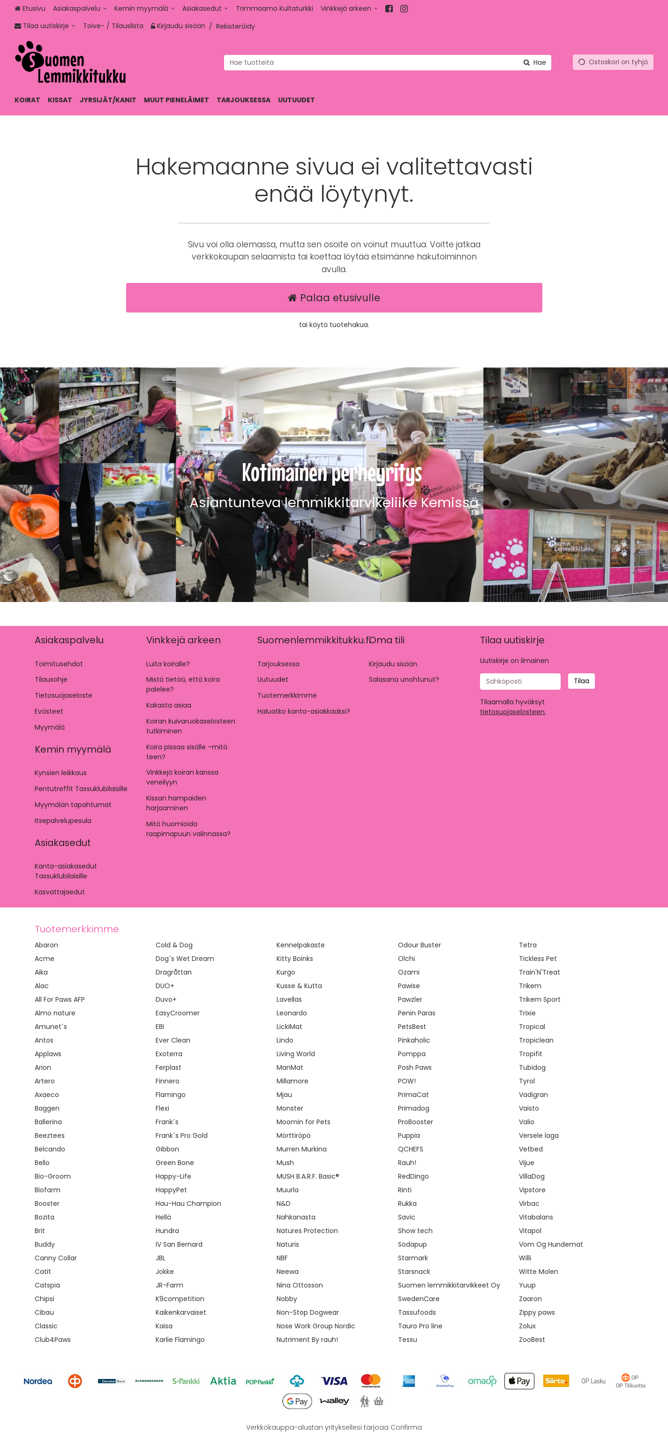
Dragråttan (174, 972)
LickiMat (289, 1026)
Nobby (287, 1298)
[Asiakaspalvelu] (80, 8)
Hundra (167, 1230)
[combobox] (388, 62)
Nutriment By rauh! (307, 1339)
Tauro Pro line (420, 1326)
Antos (44, 1040)
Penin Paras (416, 1013)
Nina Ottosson (300, 1285)
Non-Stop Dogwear (308, 1312)
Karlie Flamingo (180, 1339)
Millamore (292, 1081)
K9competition (180, 1298)
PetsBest (412, 1026)
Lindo (285, 1040)
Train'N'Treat (539, 972)
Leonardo (292, 1013)
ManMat (290, 1067)
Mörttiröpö (294, 1135)
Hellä (163, 1217)
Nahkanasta (296, 1217)
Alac (42, 985)
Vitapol (530, 1230)
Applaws (48, 1054)
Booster (47, 1203)
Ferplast (168, 1067)
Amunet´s (51, 1026)
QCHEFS (410, 1149)
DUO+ (165, 985)
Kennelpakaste (301, 945)
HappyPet (171, 1190)
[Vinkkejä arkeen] (349, 8)
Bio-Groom (53, 1176)
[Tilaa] (581, 681)
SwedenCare (419, 1298)
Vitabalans (536, 1217)
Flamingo (171, 1094)
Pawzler (410, 999)
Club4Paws (53, 1339)
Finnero (168, 1081)
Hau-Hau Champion (188, 1203)
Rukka (407, 1203)
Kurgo (286, 972)
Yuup (527, 1285)
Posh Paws (415, 1067)
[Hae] (535, 62)
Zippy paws (537, 1312)
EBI (160, 1026)
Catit (43, 1271)
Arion (43, 1067)
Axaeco (47, 1094)
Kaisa (164, 1326)
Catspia (47, 1285)
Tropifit (530, 1054)
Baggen (47, 1108)
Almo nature (55, 1013)
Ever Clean (173, 1040)
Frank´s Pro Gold (182, 1135)
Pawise (409, 985)
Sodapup (412, 1244)
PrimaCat (413, 1094)
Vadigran (533, 1094)
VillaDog (532, 1176)
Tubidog (532, 1067)
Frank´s (167, 1122)
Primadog (413, 1108)
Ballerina (48, 1122)
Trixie (527, 1013)
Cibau (44, 1312)
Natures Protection (307, 1230)
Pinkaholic (414, 1040)
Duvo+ (166, 999)
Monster (290, 1108)
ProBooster (415, 1122)
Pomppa (412, 1054)
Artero (45, 1081)
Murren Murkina (302, 1149)
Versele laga (539, 1135)
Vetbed (531, 1149)
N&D (284, 1203)
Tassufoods (417, 1312)
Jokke (165, 1271)
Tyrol (527, 1081)
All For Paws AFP (60, 999)
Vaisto (529, 1108)
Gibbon (167, 1149)
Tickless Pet (538, 958)
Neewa (288, 1271)
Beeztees (50, 1135)
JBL (160, 1258)
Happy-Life (173, 1176)
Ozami (409, 972)
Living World (296, 1054)
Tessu (407, 1339)
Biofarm (47, 1190)
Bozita (44, 1217)
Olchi (406, 958)
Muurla (288, 1190)
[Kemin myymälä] (145, 8)
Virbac (529, 1203)
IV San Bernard (179, 1244)
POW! (407, 1081)
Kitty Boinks (295, 958)
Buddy (45, 1244)
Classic (46, 1326)
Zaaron (530, 1298)
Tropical (532, 1026)
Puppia (409, 1135)
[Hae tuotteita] (388, 62)
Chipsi (44, 1298)
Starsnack (414, 1271)
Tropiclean (536, 1040)
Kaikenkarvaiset (181, 1312)
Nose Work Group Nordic (316, 1326)
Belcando (50, 1149)
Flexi (162, 1108)
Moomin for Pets (303, 1122)
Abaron (46, 945)
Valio (526, 1122)
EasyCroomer (178, 1013)
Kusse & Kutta (299, 985)
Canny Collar (56, 1258)
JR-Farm (169, 1285)
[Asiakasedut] (205, 8)
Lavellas (289, 999)
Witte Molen (538, 1271)
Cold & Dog (174, 945)
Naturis (288, 1244)
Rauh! (407, 1162)
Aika (41, 972)
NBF (282, 1258)
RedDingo (413, 1176)
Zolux (527, 1326)
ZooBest (532, 1339)
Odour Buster (419, 945)
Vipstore (532, 1190)
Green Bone (175, 1162)
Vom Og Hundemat (551, 1244)
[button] (512, 711)
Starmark (413, 1258)
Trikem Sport (540, 999)
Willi (525, 1258)
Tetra (528, 945)
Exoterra (169, 1054)
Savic (406, 1217)
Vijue (526, 1162)
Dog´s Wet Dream (185, 958)
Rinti (405, 1190)
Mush (285, 1162)
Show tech (415, 1230)
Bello (42, 1162)
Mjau (284, 1094)
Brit (40, 1230)
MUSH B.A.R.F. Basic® (308, 1176)
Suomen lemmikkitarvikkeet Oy (449, 1285)
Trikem (530, 985)
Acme (44, 958)
